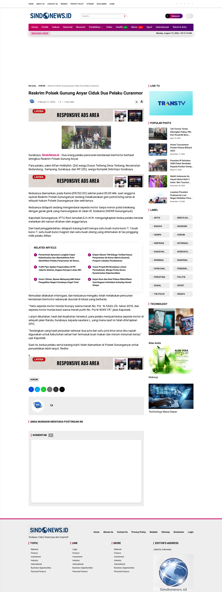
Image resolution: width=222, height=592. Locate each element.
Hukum (56, 27)
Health (122, 27)
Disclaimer (102, 4)
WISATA (181, 294)
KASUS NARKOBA (161, 251)
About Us (40, 4)
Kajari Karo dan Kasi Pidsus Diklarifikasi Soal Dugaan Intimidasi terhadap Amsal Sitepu (112, 282)
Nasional (67, 27)
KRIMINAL (159, 260)
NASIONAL (182, 260)
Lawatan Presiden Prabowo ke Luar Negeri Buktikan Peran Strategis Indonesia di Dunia (181, 195)
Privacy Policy (77, 4)
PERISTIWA (159, 277)
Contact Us (52, 4)
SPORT (180, 285)
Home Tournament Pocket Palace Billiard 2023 (181, 147)
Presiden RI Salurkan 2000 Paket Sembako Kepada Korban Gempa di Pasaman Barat (181, 163)
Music (137, 27)
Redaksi (64, 4)
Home (31, 4)
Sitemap (90, 4)
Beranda (32, 86)
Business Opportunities (41, 568)
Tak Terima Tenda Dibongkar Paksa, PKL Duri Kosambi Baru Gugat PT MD (181, 132)
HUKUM (41, 86)
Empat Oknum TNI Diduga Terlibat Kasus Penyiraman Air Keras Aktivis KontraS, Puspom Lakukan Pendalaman (112, 257)
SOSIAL (157, 285)
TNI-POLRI (159, 294)
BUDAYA (158, 226)
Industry (34, 560)
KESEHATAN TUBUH (185, 251)
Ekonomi (80, 27)
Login (111, 4)
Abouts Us (108, 532)
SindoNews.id (50, 155)
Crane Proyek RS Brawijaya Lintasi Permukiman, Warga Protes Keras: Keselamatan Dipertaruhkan (109, 270)
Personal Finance (38, 571)
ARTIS (157, 218)
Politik (45, 27)
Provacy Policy (139, 532)
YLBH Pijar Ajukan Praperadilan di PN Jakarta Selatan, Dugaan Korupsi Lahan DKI (60, 268)
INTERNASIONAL (185, 243)
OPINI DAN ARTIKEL (161, 268)
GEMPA (157, 234)
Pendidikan (94, 27)
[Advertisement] (111, 60)
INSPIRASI (159, 243)
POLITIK (181, 277)
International (162, 27)
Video (109, 27)
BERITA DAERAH (185, 218)
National (34, 549)
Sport (149, 27)
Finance (34, 553)
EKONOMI (182, 226)
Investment (36, 557)
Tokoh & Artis (180, 27)
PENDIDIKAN (183, 268)
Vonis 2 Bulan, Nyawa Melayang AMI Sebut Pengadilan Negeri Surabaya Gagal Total (59, 280)
